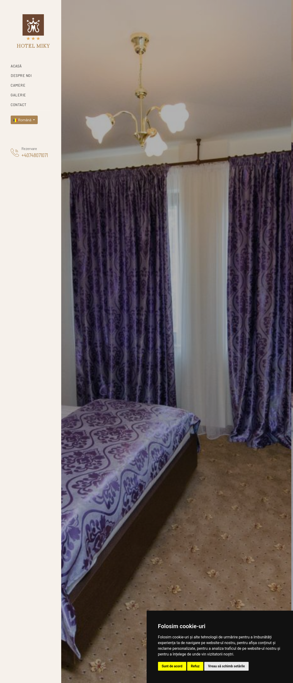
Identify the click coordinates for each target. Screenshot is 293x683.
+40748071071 (34, 155)
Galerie (18, 95)
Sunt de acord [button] (172, 666)
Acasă (16, 66)
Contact (19, 105)
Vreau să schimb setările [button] (226, 666)
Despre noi (21, 75)
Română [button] (23, 119)
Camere (18, 85)
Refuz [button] (195, 666)
